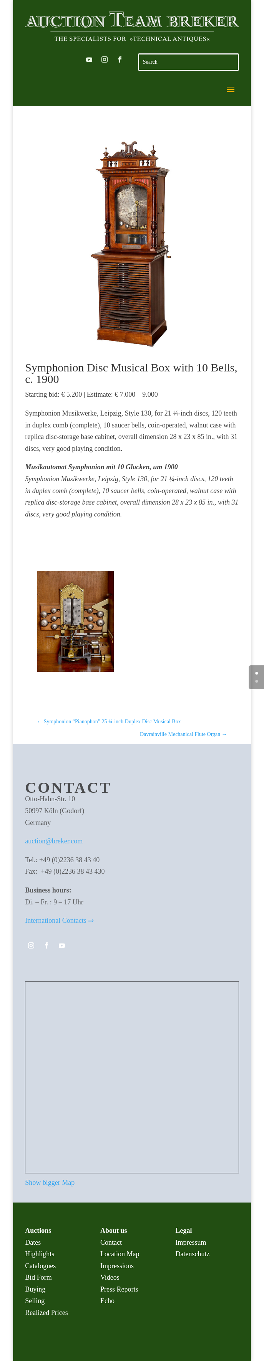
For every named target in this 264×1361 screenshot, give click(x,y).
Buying (35, 1289)
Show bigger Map (50, 1182)
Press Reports (119, 1289)
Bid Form (38, 1277)
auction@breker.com (54, 841)
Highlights (39, 1254)
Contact (111, 1242)
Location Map (119, 1254)
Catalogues (40, 1266)
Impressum (191, 1242)
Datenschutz (193, 1254)
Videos (110, 1277)
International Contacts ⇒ (59, 920)
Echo (107, 1301)
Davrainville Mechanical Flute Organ (183, 734)
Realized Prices (46, 1312)
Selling (35, 1301)
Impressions (117, 1266)
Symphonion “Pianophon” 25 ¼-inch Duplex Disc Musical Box (109, 721)
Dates (33, 1242)
